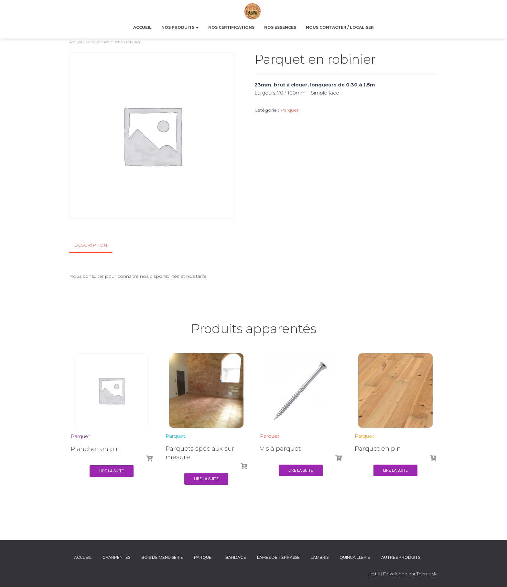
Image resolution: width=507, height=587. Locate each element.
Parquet (93, 42)
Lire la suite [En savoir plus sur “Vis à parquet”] (300, 470)
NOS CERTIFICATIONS (231, 27)
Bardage (235, 557)
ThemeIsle (427, 573)
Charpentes (116, 557)
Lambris (320, 557)
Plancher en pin (95, 448)
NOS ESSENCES (280, 27)
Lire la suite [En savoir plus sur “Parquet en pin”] (395, 470)
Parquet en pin (378, 448)
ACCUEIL (142, 27)
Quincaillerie (355, 557)
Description (90, 245)
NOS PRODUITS (180, 27)
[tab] (95, 245)
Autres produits (400, 557)
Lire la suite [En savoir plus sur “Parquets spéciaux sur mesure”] (206, 478)
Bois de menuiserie (162, 557)
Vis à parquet (280, 448)
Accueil (75, 42)
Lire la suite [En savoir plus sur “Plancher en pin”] (111, 470)
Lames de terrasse (278, 557)
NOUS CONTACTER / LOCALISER (340, 27)
